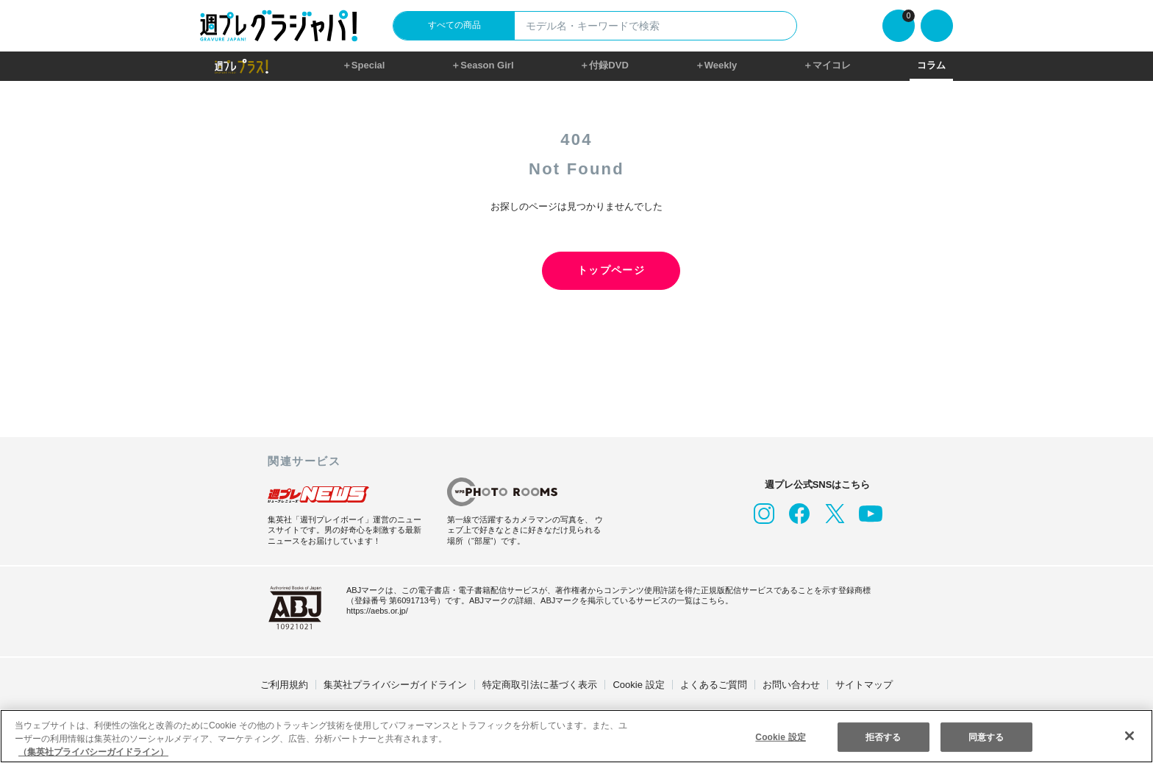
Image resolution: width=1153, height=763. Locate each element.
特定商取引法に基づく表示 (539, 684)
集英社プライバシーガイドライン (395, 684)
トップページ (576, 271)
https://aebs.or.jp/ (377, 610)
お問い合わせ (791, 684)
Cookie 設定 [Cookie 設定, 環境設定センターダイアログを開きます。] (781, 736)
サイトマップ (864, 684)
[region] (576, 736)
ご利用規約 (284, 684)
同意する (986, 736)
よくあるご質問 (713, 684)
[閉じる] (1129, 736)
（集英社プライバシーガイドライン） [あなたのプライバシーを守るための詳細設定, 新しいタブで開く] (93, 751)
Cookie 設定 (638, 684)
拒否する (883, 736)
